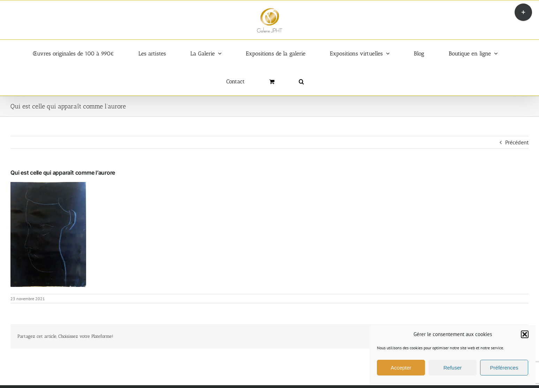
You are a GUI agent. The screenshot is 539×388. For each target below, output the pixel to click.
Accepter (400, 368)
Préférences (504, 368)
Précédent (517, 142)
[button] (524, 334)
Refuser (452, 368)
